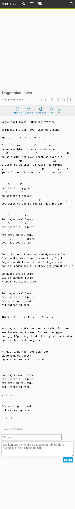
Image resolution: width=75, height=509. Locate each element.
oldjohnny (10, 99)
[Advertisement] (37, 50)
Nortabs (9, 4)
